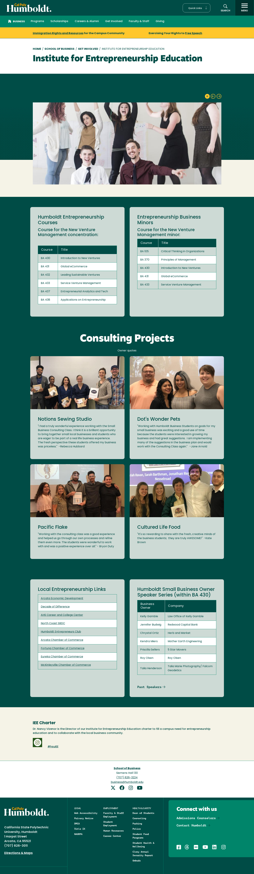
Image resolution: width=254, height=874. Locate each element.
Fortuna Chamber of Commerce (62, 648)
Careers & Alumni (87, 21)
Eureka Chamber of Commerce (62, 656)
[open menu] (244, 8)
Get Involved (113, 21)
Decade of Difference (55, 606)
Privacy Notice (83, 818)
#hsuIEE (53, 746)
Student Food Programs (141, 836)
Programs (37, 21)
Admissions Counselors (196, 818)
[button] (196, 7)
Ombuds (137, 860)
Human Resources (113, 830)
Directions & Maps (18, 853)
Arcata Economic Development (62, 598)
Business (16, 21)
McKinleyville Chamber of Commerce (66, 665)
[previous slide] (213, 96)
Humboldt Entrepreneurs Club (61, 631)
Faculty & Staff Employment (113, 815)
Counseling (139, 818)
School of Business (59, 49)
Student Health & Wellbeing (143, 845)
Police (137, 828)
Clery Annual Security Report (143, 853)
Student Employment (110, 824)
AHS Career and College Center (62, 615)
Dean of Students (143, 813)
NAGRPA (78, 834)
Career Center (112, 836)
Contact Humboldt (191, 825)
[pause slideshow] (207, 96)
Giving (160, 21)
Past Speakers (149, 687)
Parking (137, 823)
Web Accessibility (85, 813)
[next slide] (219, 96)
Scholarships (59, 21)
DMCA (77, 823)
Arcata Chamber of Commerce (62, 640)
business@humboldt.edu (127, 782)
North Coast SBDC (53, 623)
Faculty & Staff (139, 21)
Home (37, 49)
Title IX (79, 828)
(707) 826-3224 (127, 777)
